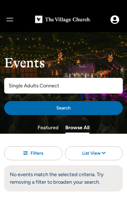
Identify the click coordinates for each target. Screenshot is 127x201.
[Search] (63, 108)
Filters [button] (33, 153)
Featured (48, 128)
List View (94, 153)
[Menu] (9, 19)
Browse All (77, 128)
